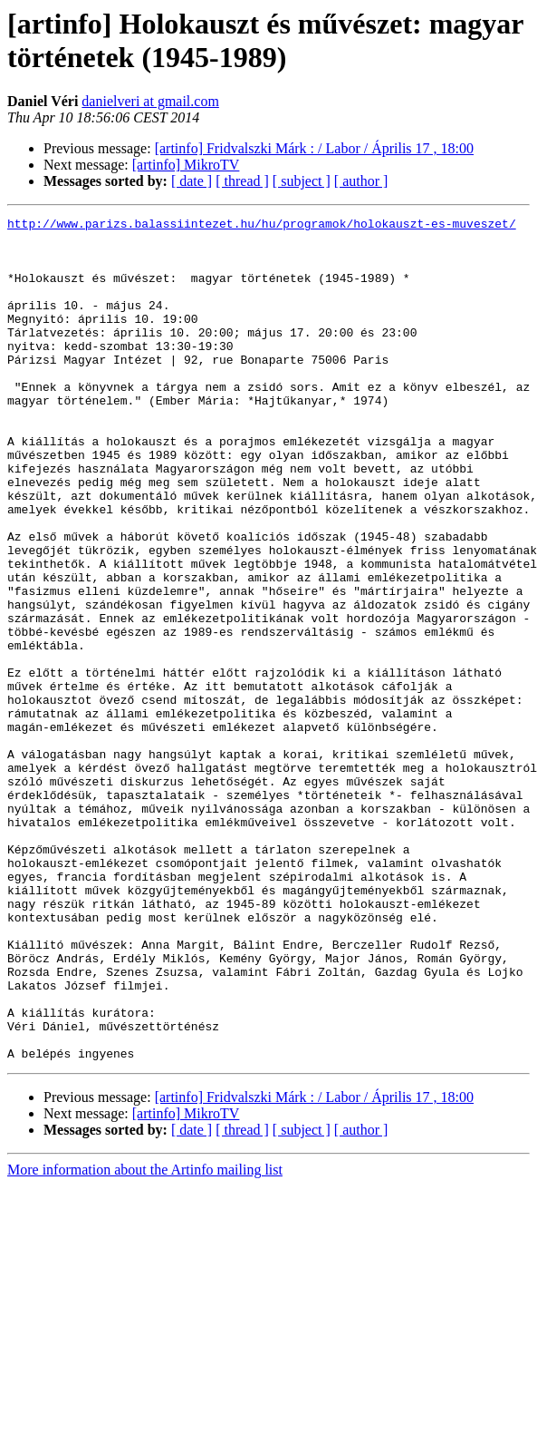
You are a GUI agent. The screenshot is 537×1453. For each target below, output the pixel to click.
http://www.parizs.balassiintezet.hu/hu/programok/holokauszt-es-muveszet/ (261, 226)
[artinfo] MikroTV (186, 164)
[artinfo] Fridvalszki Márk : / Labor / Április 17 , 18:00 (314, 148)
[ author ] (361, 181)
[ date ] (191, 181)
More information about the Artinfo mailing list (145, 1338)
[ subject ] (302, 181)
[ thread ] (242, 181)
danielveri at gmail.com (150, 101)
